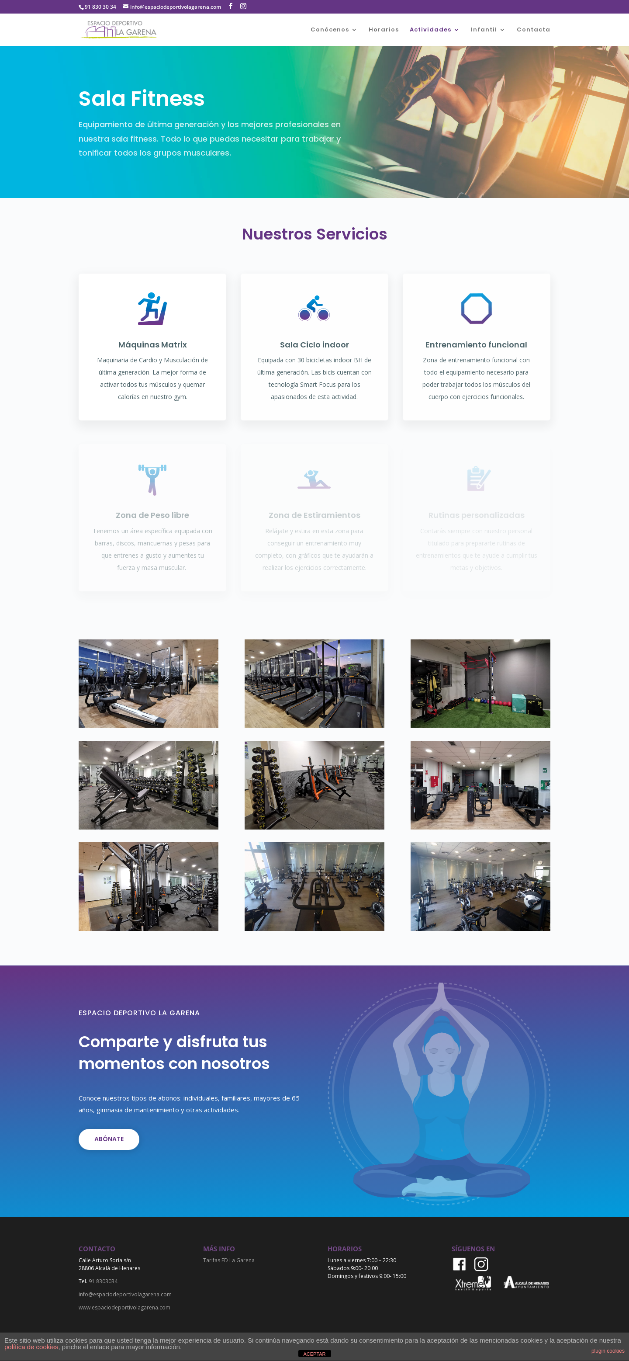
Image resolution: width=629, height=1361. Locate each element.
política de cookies (31, 1347)
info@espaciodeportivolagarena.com (125, 1294)
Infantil (484, 30)
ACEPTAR (314, 1354)
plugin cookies (608, 1351)
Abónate (109, 1139)
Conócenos (330, 30)
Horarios (384, 30)
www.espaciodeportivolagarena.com (124, 1307)
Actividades (430, 30)
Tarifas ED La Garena (229, 1260)
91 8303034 (103, 1281)
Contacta (533, 30)
